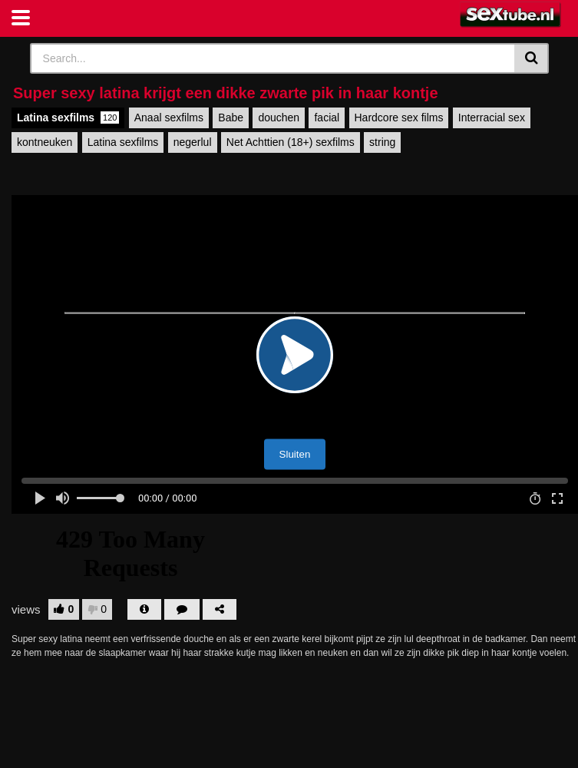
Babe (230, 117)
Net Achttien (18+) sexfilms (290, 142)
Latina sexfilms (68, 117)
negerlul (192, 142)
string (382, 142)
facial (326, 117)
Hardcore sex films (399, 117)
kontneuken (44, 142)
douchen (278, 117)
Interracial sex (491, 117)
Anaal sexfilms (168, 117)
